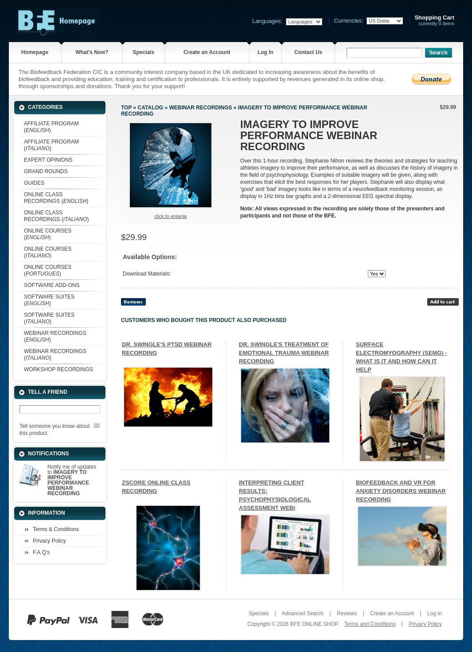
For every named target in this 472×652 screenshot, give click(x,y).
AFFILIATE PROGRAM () (51, 126)
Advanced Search (302, 613)
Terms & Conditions (56, 529)
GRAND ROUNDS (46, 171)
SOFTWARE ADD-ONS (52, 285)
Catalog (151, 108)
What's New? (91, 52)
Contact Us (308, 52)
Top (126, 108)
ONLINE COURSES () (47, 234)
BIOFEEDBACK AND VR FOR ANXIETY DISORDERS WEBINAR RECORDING (401, 491)
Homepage (34, 52)
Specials (143, 52)
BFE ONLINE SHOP (314, 624)
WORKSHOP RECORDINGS (58, 369)
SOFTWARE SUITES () (49, 300)
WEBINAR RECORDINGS (200, 108)
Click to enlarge (170, 216)
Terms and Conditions (369, 624)
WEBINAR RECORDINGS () (55, 336)
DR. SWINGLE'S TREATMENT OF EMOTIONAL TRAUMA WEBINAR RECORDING (284, 353)
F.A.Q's (41, 552)
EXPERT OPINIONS (48, 160)
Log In (265, 52)
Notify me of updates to (71, 480)
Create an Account (206, 52)
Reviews (347, 613)
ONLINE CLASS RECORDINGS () (56, 197)
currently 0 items (434, 20)
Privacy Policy (49, 541)
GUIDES (34, 183)
